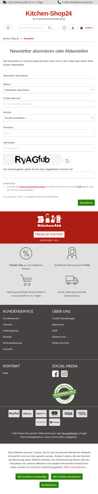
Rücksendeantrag (12, 342)
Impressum (58, 324)
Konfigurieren (49, 484)
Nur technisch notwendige (32, 476)
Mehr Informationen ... (76, 467)
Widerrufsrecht (60, 342)
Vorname (8, 127)
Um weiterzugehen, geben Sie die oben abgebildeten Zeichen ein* (38, 169)
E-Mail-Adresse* (12, 98)
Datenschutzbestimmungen (32, 186)
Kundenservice (11, 318)
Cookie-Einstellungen (63, 318)
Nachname (9, 142)
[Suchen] (49, 27)
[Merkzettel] (64, 28)
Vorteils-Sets (16, 264)
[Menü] (8, 27)
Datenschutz (59, 336)
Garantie (7, 348)
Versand (7, 324)
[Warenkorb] (86, 28)
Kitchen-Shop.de (11, 38)
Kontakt (7, 336)
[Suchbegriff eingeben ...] (32, 27)
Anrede (7, 112)
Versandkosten (70, 433)
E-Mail (86, 264)
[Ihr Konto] (73, 28)
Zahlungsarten (11, 330)
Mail (5, 372)
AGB (79, 186)
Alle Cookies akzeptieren (67, 476)
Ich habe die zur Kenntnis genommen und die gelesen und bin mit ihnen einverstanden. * (50, 188)
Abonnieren (86, 202)
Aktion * (7, 84)
